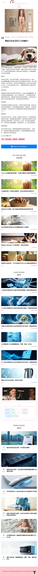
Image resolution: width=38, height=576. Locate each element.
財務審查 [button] (7, 409)
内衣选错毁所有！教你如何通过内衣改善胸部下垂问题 (22, 491)
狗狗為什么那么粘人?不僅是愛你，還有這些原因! (15, 245)
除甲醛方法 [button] (18, 409)
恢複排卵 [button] (7, 412)
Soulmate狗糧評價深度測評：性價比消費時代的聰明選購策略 (18, 173)
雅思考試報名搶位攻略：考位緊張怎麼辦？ (18, 447)
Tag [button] (3, 139)
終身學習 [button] (25, 409)
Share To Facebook (19, 146)
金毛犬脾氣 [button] (8, 139)
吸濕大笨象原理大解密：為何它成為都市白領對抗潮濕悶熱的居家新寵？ (22, 514)
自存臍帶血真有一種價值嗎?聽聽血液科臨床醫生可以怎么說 (21, 536)
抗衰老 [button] (13, 412)
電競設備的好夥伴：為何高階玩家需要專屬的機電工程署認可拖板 (22, 470)
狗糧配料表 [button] (21, 139)
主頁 (12, 37)
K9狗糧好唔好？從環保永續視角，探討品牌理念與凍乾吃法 (17, 191)
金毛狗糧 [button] (15, 139)
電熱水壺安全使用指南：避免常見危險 (11, 380)
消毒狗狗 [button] (19, 412)
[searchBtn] (4, 2)
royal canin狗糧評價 (28, 93)
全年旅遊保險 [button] (8, 416)
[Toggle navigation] (19, 6)
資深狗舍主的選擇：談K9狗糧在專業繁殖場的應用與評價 (17, 209)
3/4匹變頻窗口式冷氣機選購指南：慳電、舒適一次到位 (16, 344)
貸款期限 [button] (25, 412)
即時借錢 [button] (15, 416)
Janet (4, 135)
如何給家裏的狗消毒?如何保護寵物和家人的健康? (15, 227)
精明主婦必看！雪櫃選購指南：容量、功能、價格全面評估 (22, 558)
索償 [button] (13, 409)
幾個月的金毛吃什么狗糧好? (26, 37)
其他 (16, 37)
